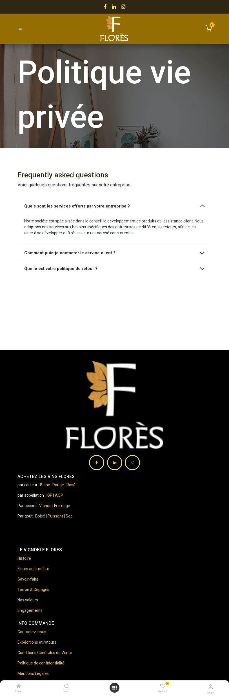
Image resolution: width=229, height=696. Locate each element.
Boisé (40, 516)
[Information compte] (210, 686)
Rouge (58, 485)
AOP (59, 495)
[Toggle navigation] (20, 29)
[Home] (18, 686)
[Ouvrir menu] (114, 687)
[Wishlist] (163, 686)
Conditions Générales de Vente (44, 652)
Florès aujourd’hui (33, 568)
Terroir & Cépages (33, 589)
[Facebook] (105, 6)
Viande (45, 505)
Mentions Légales (33, 673)
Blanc (45, 485)
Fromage (62, 505)
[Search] (66, 686)
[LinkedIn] (114, 6)
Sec (69, 516)
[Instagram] (123, 6)
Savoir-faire (28, 579)
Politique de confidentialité (41, 663)
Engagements (30, 610)
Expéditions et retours (36, 642)
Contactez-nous (31, 632)
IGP (49, 495)
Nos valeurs (27, 600)
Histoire (24, 558)
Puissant (56, 516)
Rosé (70, 485)
